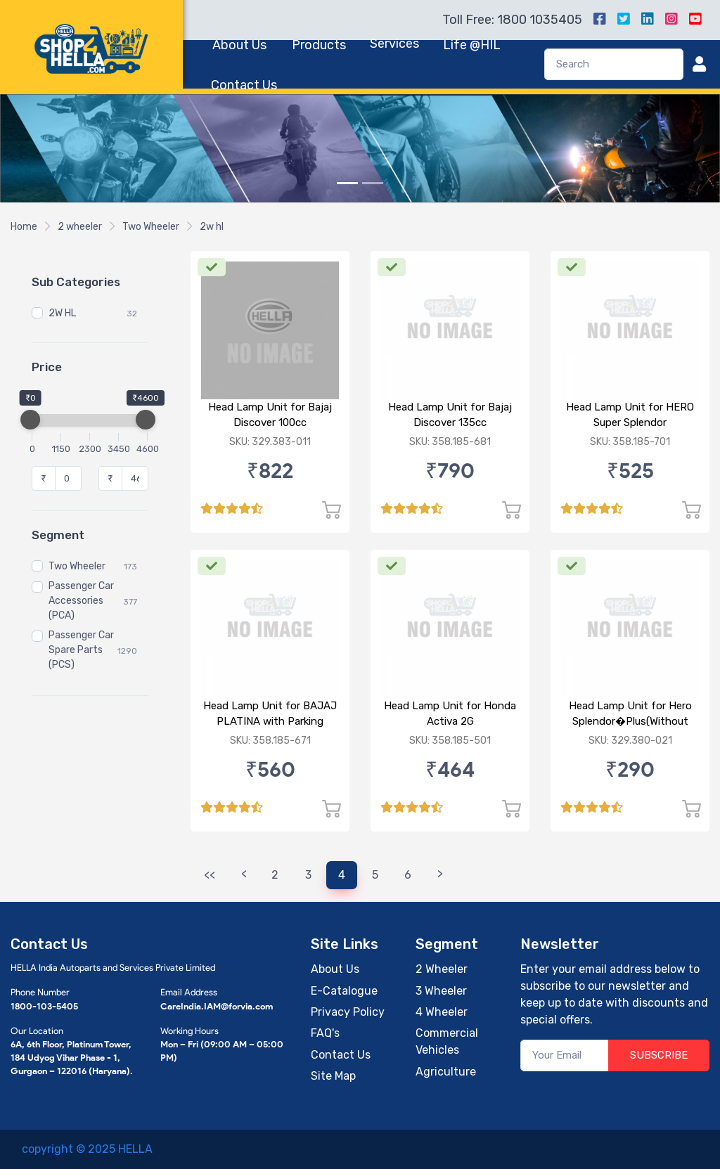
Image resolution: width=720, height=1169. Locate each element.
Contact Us (244, 85)
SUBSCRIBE (659, 1055)
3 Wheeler (441, 990)
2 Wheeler (442, 969)
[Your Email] (564, 1055)
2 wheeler (80, 227)
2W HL (62, 313)
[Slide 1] (347, 183)
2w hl (212, 227)
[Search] (613, 64)
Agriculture (446, 1071)
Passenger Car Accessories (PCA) (81, 600)
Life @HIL (472, 45)
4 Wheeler (442, 1012)
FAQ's (325, 1033)
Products (319, 45)
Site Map (333, 1076)
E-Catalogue (344, 990)
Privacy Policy (348, 1012)
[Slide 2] (372, 183)
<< (209, 874)
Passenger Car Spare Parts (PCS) (81, 650)
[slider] (30, 420)
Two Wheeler (150, 227)
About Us (239, 45)
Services (394, 43)
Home (24, 227)
